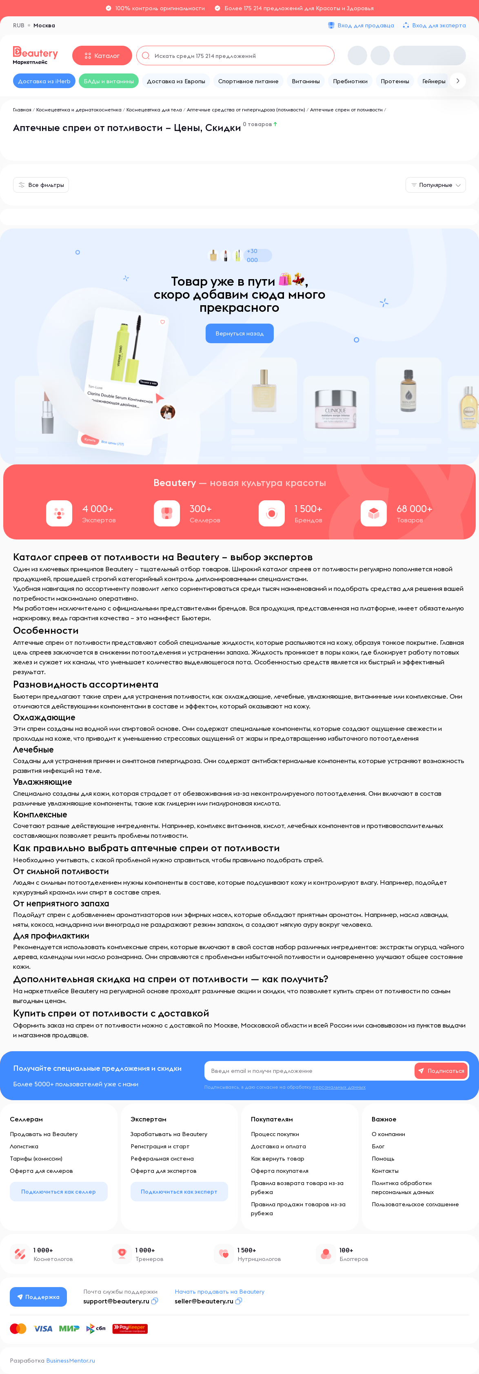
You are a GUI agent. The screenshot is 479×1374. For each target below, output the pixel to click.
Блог (378, 1146)
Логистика (24, 1146)
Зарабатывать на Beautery (169, 1134)
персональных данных (339, 1087)
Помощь (383, 1158)
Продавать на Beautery (44, 1134)
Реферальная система (162, 1158)
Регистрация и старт (160, 1146)
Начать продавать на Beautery (220, 1291)
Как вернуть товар (277, 1158)
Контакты (385, 1170)
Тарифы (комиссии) (36, 1158)
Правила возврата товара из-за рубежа (297, 1187)
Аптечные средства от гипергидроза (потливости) (246, 110)
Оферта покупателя (279, 1170)
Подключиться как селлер (58, 1191)
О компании (388, 1134)
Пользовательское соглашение (415, 1204)
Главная (22, 110)
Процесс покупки (275, 1134)
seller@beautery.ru (204, 1301)
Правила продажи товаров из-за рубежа (298, 1209)
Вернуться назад (239, 333)
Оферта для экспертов (164, 1170)
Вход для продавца (365, 25)
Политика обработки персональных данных (403, 1187)
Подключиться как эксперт (179, 1191)
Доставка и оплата (278, 1146)
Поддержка (39, 1297)
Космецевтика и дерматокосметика (79, 110)
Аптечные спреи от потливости (346, 110)
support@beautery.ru (117, 1301)
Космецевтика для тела (154, 110)
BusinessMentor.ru (70, 1360)
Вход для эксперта (439, 25)
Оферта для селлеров (41, 1170)
